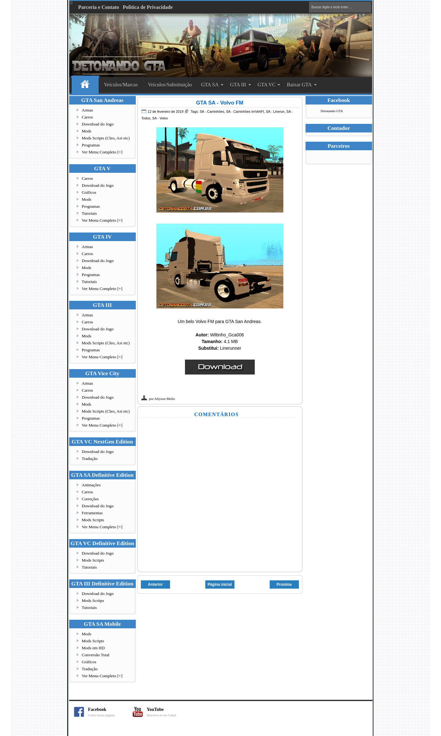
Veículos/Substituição (170, 84)
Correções (90, 498)
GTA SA (210, 84)
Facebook (110, 712)
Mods (86, 131)
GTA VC (267, 84)
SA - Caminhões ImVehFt (245, 111)
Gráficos (89, 192)
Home (85, 85)
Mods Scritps (93, 600)
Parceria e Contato (98, 7)
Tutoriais (89, 213)
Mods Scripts (93, 519)
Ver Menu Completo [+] (102, 152)
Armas (87, 110)
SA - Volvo (160, 118)
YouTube (169, 712)
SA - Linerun (275, 111)
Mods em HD (93, 647)
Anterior (155, 584)
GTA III (238, 84)
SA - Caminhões (212, 111)
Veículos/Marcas (121, 84)
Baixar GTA (299, 84)
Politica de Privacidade (148, 7)
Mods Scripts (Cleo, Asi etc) (106, 138)
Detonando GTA (332, 111)
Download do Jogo (98, 124)
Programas (91, 145)
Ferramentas (92, 512)
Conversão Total (95, 654)
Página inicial (219, 584)
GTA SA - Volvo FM (219, 103)
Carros (87, 117)
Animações (91, 485)
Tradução (90, 458)
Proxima (284, 584)
